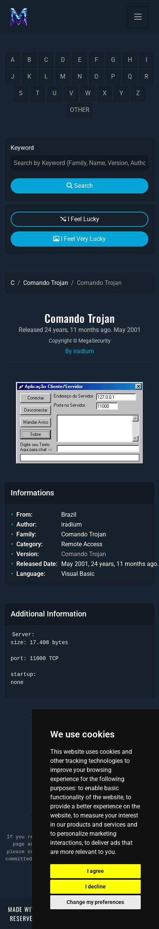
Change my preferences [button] (95, 902)
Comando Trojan (45, 282)
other (79, 109)
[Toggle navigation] (138, 17)
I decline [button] (95, 886)
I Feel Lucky (79, 219)
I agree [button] (95, 871)
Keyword (22, 147)
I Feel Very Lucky (79, 238)
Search (80, 185)
